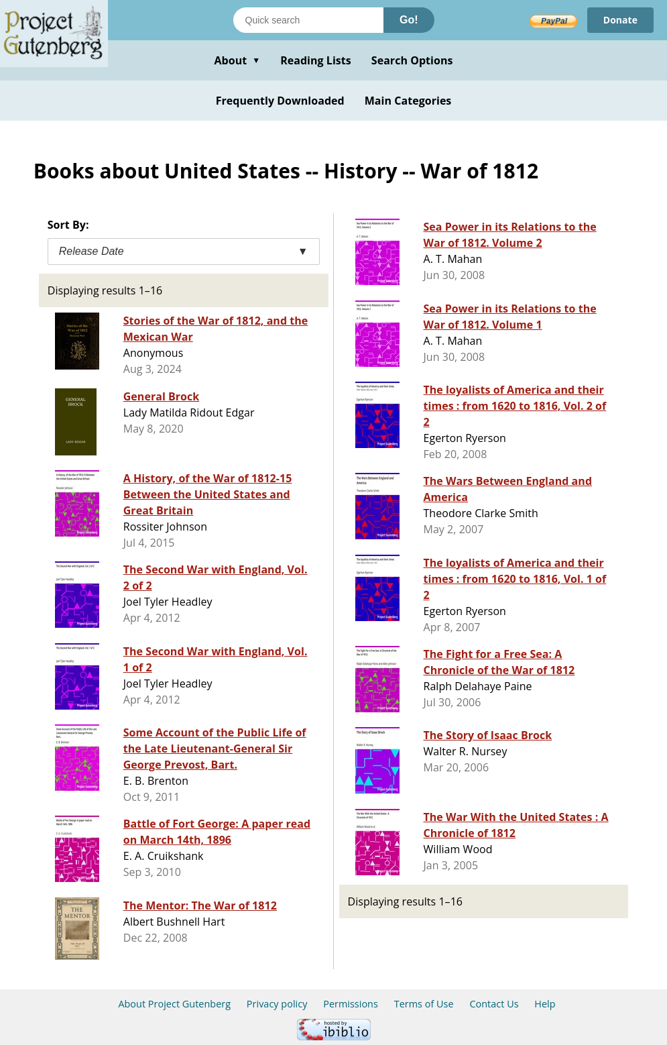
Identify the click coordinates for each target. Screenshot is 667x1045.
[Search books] (308, 20)
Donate (620, 19)
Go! (409, 19)
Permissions (350, 1003)
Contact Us (493, 1003)
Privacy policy (277, 1003)
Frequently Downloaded (280, 100)
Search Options (412, 60)
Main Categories (408, 100)
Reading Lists (315, 60)
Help (544, 1003)
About (237, 60)
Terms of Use (424, 1003)
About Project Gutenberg (174, 1003)
